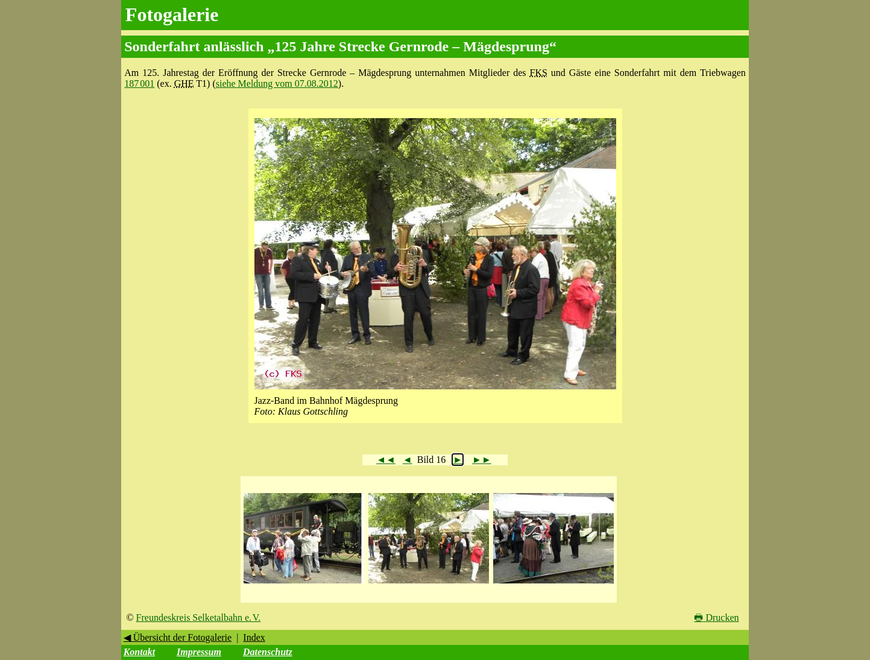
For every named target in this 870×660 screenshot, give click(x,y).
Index (254, 637)
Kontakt (139, 652)
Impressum (199, 652)
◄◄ (386, 459)
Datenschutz (267, 652)
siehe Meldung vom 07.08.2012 (277, 83)
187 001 (139, 83)
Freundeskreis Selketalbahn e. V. (198, 617)
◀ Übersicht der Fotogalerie (178, 637)
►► (481, 459)
